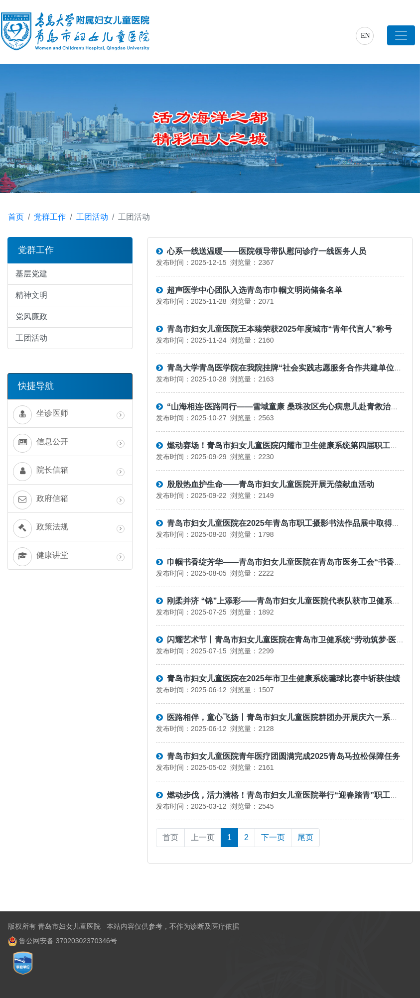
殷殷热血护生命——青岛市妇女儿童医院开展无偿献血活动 (265, 484)
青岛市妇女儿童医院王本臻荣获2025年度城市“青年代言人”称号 (274, 329)
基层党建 (31, 273)
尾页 (305, 837)
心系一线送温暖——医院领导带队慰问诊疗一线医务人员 (261, 251)
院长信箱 (69, 471)
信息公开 (69, 443)
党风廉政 (31, 316)
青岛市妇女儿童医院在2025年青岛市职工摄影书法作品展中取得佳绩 (282, 523)
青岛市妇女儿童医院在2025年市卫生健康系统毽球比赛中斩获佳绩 (278, 678)
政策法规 (69, 528)
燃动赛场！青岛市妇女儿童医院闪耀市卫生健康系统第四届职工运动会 (285, 445)
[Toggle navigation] (401, 35)
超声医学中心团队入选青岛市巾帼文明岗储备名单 (249, 290)
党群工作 (50, 217)
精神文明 (31, 295)
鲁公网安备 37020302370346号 (67, 941)
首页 (16, 217)
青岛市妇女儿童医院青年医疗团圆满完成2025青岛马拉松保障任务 (278, 756)
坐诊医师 (69, 414)
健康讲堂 (69, 556)
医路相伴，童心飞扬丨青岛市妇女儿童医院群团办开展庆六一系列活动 (285, 717)
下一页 (273, 837)
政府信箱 (69, 500)
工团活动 (92, 217)
